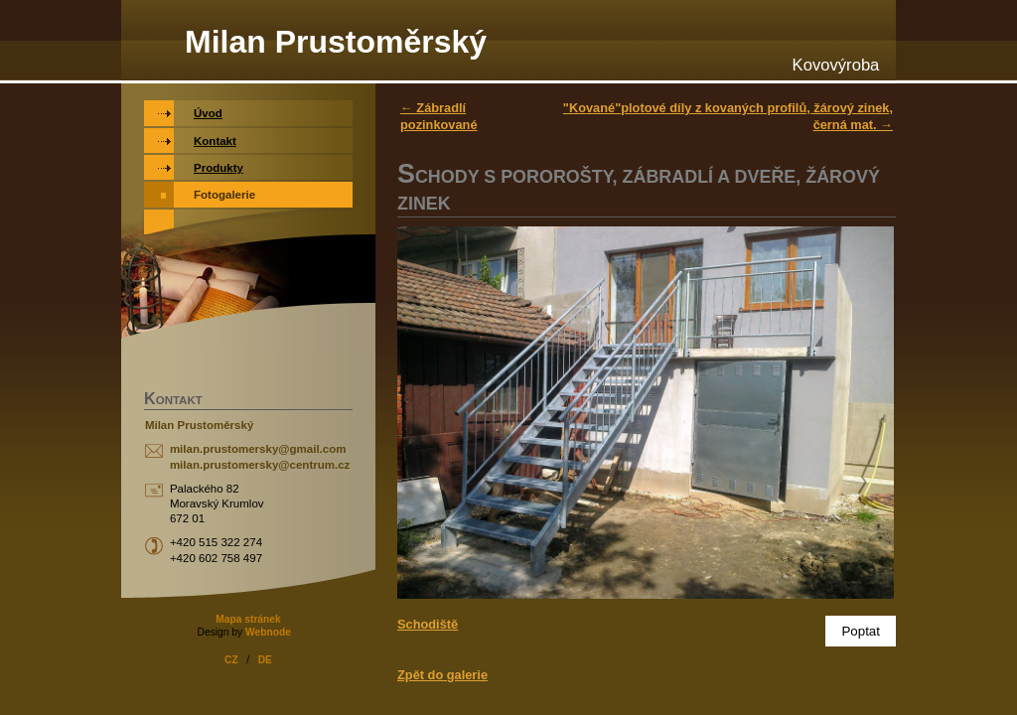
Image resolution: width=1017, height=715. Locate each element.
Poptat (860, 631)
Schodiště (427, 624)
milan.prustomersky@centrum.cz (260, 465)
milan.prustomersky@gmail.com (258, 449)
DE (265, 659)
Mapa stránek (248, 619)
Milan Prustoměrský (336, 42)
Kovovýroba (836, 65)
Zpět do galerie (442, 674)
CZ (231, 659)
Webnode (268, 632)
